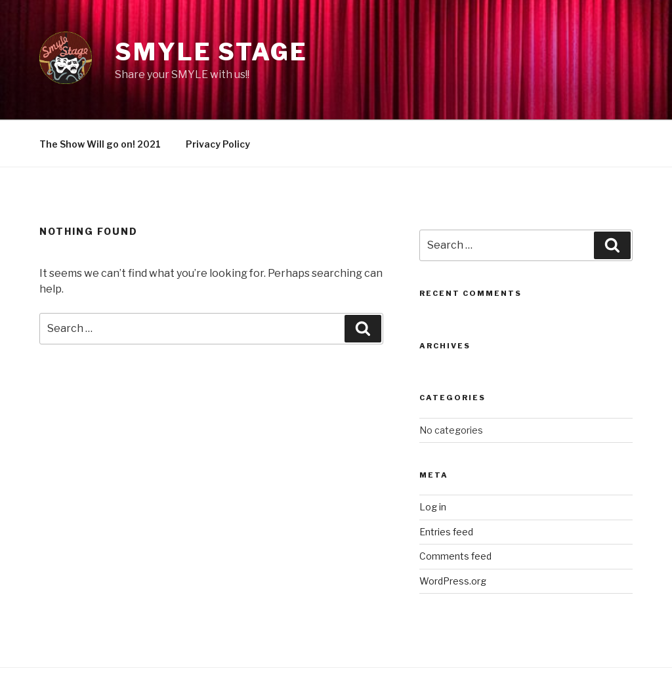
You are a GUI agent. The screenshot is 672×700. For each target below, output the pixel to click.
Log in (432, 506)
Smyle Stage (211, 51)
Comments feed (455, 556)
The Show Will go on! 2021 (100, 144)
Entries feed (446, 531)
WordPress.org (452, 581)
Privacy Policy (218, 144)
